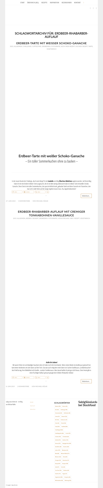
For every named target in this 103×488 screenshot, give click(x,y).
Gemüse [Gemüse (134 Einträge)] (65, 440)
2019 (14, 218)
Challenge (27, 46)
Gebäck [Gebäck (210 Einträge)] (58, 440)
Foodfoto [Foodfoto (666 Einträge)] (64, 426)
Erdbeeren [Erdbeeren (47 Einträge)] (64, 419)
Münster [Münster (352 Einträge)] (58, 457)
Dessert (35, 218)
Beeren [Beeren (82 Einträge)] (64, 406)
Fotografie (55, 46)
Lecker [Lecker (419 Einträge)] (57, 450)
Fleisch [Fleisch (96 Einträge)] (63, 423)
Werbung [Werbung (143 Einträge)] (68, 480)
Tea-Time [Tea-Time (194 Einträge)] (58, 470)
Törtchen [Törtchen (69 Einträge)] (66, 470)
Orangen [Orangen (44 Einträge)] (58, 460)
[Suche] (83, 2)
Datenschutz (32, 409)
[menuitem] (22, 2)
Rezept (85, 46)
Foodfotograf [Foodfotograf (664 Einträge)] (59, 430)
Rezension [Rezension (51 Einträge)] (66, 460)
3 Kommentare (24, 201)
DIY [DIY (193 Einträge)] (57, 419)
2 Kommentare (23, 386)
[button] (17, 192)
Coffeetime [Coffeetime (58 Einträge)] (67, 413)
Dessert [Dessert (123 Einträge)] (64, 416)
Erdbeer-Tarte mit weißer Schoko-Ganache (51, 43)
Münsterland (63, 218)
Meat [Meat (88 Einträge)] (57, 453)
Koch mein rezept (68, 46)
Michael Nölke (42, 201)
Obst (72, 218)
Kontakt (31, 402)
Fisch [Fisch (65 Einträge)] (57, 423)
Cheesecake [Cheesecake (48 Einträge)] (58, 413)
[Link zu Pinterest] (96, 8)
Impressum (32, 406)
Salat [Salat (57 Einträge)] (57, 467)
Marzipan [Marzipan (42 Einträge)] (65, 450)
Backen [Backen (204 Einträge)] (58, 406)
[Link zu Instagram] (93, 8)
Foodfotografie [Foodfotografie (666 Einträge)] (59, 433)
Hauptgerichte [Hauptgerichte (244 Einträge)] (66, 443)
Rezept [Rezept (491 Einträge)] (57, 463)
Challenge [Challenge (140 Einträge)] (64, 409)
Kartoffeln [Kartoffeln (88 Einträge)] (58, 446)
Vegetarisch (51, 49)
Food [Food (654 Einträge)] (57, 426)
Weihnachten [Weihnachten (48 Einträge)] (59, 480)
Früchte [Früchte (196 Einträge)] (58, 436)
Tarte (90, 46)
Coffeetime (36, 46)
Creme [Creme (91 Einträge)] (57, 416)
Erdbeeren (46, 46)
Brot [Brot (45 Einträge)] (57, 409)
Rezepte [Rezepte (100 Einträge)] (65, 463)
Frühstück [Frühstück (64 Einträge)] (66, 436)
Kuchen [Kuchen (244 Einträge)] (66, 446)
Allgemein (18, 46)
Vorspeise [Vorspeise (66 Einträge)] (67, 477)
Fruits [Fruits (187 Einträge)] (68, 433)
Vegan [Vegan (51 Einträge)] (64, 473)
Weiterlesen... (86, 195)
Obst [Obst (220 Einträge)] (65, 457)
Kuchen (79, 46)
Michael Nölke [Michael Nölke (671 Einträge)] (65, 453)
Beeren (29, 218)
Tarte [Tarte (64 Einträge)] (63, 467)
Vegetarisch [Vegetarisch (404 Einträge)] (58, 477)
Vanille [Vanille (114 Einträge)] (58, 473)
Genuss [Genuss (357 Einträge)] (58, 443)
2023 (11, 46)
